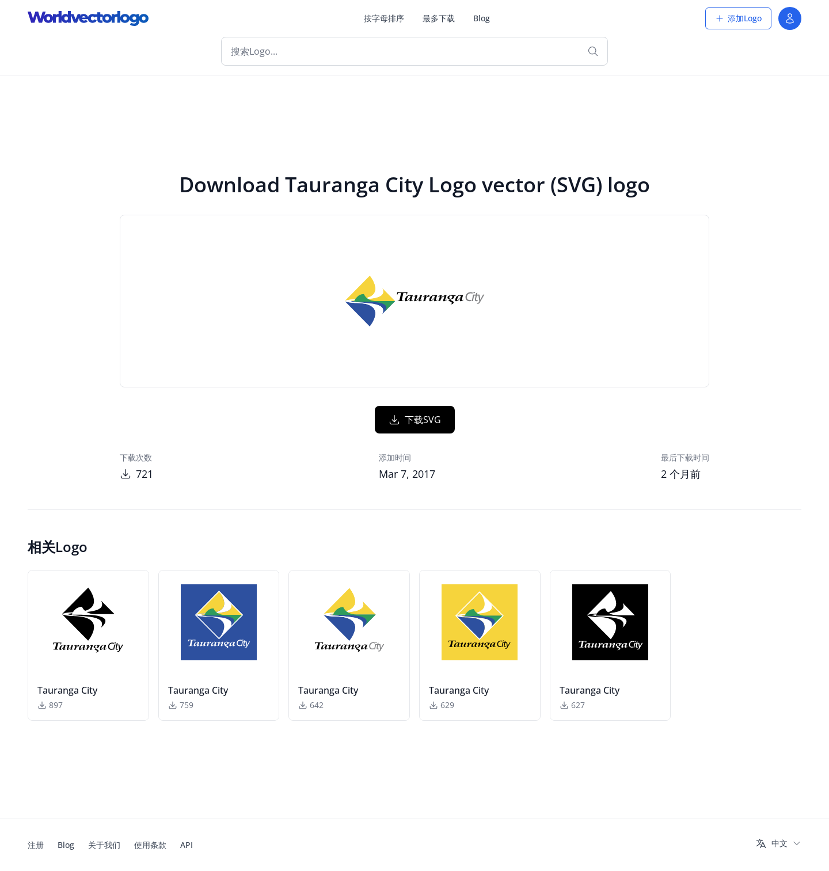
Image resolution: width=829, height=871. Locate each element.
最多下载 (439, 18)
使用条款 (150, 844)
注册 (36, 844)
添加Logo (738, 18)
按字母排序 (384, 18)
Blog (481, 18)
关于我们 (104, 844)
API (186, 844)
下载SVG (415, 419)
